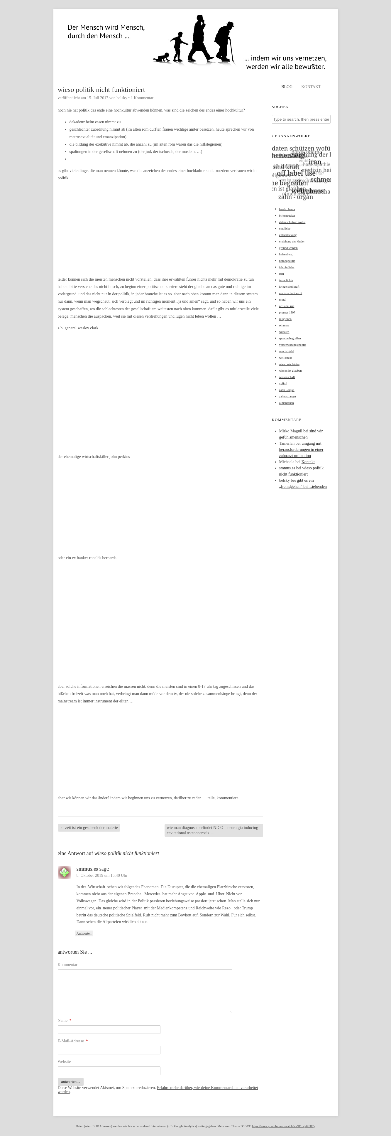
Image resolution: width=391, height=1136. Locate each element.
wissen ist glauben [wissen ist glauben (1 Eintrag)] (290, 370)
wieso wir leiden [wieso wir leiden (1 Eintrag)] (289, 364)
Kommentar (67, 965)
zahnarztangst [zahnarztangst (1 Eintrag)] (287, 396)
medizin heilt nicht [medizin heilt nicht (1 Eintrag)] (290, 293)
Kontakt (311, 87)
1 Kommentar (142, 98)
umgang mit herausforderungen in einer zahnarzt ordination (301, 449)
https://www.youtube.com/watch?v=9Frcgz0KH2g (283, 1126)
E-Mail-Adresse (73, 1041)
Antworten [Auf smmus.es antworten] (84, 933)
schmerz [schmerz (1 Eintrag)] (284, 325)
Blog (286, 87)
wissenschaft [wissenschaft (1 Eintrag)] (287, 377)
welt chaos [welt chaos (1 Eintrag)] (285, 357)
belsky (121, 98)
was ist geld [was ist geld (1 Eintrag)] (286, 351)
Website (64, 1061)
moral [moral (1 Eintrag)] (283, 299)
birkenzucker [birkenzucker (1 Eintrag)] (287, 215)
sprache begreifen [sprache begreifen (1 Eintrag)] (290, 338)
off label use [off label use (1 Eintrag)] (286, 306)
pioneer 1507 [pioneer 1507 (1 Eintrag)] (287, 312)
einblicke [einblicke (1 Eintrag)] (284, 228)
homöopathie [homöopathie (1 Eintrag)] (287, 260)
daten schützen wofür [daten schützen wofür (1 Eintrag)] (292, 222)
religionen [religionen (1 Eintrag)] (285, 319)
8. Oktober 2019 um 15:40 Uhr (102, 875)
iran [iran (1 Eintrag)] (281, 273)
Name (65, 1020)
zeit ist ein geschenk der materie (89, 827)
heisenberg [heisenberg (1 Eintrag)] (285, 254)
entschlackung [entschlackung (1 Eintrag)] (288, 235)
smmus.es (87, 869)
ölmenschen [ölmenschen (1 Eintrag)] (286, 402)
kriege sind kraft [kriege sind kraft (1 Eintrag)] (289, 286)
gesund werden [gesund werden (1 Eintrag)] (288, 248)
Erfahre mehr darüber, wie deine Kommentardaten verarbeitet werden (158, 1090)
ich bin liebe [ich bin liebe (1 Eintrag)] (286, 267)
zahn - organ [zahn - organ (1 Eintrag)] (286, 390)
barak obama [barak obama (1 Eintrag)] (287, 209)
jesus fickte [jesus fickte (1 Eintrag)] (286, 280)
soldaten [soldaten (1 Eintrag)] (284, 331)
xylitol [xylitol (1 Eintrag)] (283, 383)
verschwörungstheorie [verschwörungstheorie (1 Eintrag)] (293, 344)
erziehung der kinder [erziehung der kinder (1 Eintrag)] (292, 241)
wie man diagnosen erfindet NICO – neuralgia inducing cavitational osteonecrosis (212, 830)
